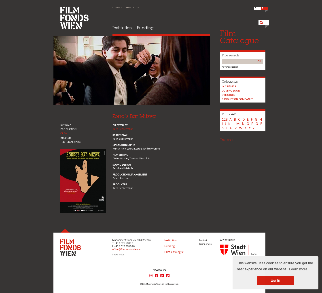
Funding (145, 27)
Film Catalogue (174, 252)
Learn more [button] (298, 269)
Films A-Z (229, 114)
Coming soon (231, 90)
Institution (122, 27)
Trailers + (227, 140)
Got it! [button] (275, 280)
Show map (118, 254)
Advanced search (230, 67)
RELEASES (66, 137)
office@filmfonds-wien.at (126, 249)
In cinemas (229, 86)
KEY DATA (65, 125)
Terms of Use (132, 7)
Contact (117, 7)
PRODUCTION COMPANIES (237, 99)
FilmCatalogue (239, 36)
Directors (228, 95)
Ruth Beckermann (122, 129)
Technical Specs (70, 142)
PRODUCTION (68, 129)
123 (225, 120)
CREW (64, 133)
